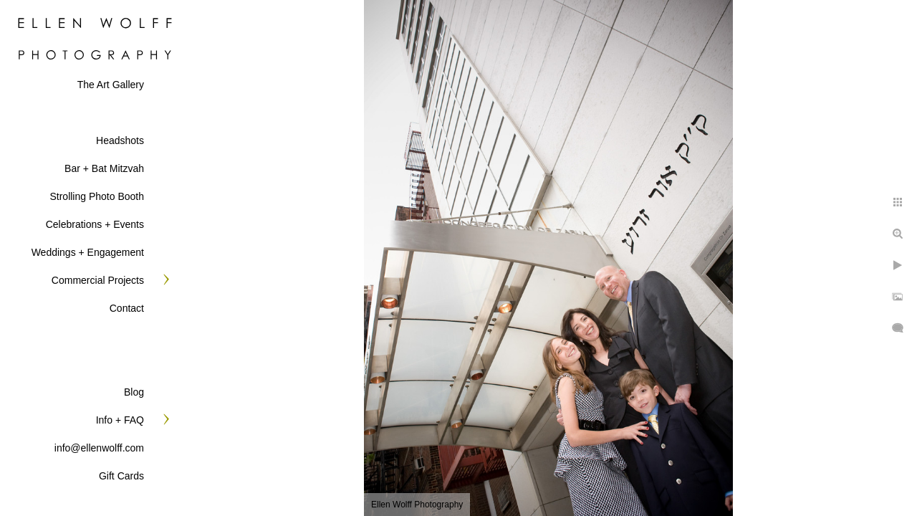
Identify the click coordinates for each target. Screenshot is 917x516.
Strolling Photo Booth (96, 196)
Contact (127, 308)
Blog (134, 392)
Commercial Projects (98, 280)
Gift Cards (121, 476)
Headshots (120, 140)
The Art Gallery (110, 84)
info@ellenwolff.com (99, 448)
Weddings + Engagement (88, 252)
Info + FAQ (120, 420)
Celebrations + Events (95, 224)
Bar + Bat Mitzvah (104, 168)
